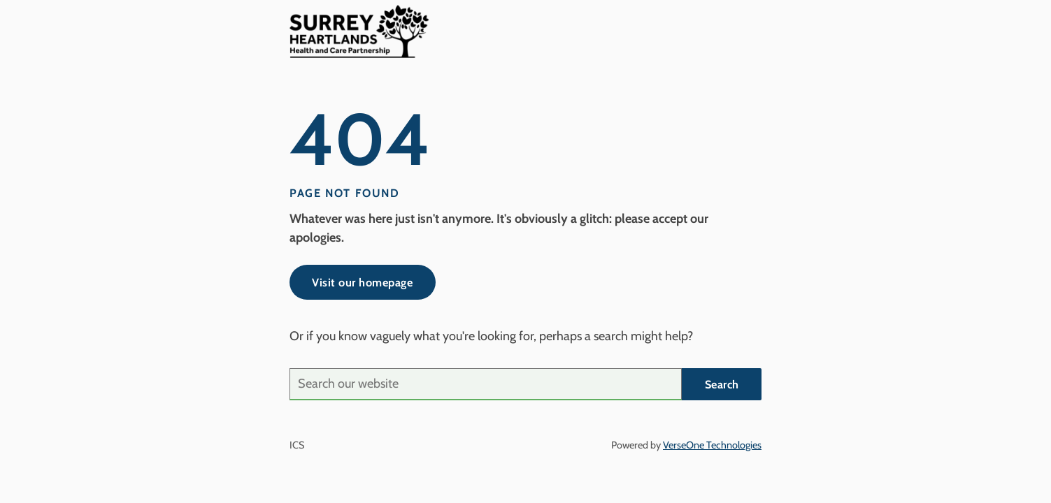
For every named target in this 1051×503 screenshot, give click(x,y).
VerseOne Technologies (712, 445)
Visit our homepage (362, 282)
